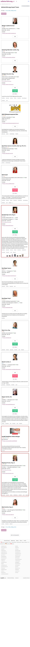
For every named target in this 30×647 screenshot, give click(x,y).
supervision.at (17, 571)
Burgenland (7, 542)
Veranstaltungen (24, 98)
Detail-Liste (3, 133)
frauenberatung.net (18, 553)
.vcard (7, 100)
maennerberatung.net (18, 559)
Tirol (28, 542)
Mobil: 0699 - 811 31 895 (6, 54)
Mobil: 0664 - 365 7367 (6, 334)
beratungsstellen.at (4, 547)
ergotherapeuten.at (4, 552)
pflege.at (2, 563)
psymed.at (16, 566)
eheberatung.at (3, 550)
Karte (18, 28)
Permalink (3, 100)
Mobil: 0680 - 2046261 (6, 150)
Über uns (21, 540)
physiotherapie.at (17, 563)
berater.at (16, 546)
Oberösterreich (19, 542)
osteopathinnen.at (4, 562)
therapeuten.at (3, 572)
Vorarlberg (1, 543)
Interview (11, 98)
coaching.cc (17, 549)
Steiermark (26, 542)
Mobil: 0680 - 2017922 (6, 30)
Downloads (19, 98)
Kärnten (10, 542)
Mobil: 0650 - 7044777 (6, 79)
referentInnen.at (17, 568)
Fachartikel (3, 252)
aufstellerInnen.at (3, 546)
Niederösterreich (14, 542)
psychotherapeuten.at (4, 566)
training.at (16, 572)
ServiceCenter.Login (7, 540)
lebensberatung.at (3, 557)
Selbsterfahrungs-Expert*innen (6, 4)
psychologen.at (17, 565)
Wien (4, 543)
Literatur (15, 98)
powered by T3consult (26, 577)
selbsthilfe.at (17, 569)
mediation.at (3, 560)
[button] (28, 1)
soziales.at (2, 571)
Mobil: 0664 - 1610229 (6, 304)
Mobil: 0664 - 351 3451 (6, 180)
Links (15, 286)
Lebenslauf (7, 98)
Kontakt (25, 540)
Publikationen (20, 200)
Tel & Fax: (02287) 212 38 (6, 179)
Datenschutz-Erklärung (10, 577)
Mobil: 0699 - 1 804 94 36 (6, 220)
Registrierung (13, 540)
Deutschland (7, 543)
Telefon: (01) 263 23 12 (6, 118)
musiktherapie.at (17, 560)
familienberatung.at (4, 553)
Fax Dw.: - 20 (4, 120)
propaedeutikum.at (4, 565)
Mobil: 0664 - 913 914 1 (6, 468)
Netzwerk (16, 133)
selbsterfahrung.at (3, 569)
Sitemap (17, 540)
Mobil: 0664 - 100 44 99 (6, 366)
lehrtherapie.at (17, 557)
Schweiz (12, 543)
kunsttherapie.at (17, 556)
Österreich (3, 542)
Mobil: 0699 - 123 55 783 (6, 511)
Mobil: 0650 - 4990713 (6, 272)
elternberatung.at (17, 550)
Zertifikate (3, 98)
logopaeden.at (3, 559)
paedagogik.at (17, 562)
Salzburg (23, 542)
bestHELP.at (17, 547)
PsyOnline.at (3, 568)
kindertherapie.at (3, 556)
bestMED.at (2, 549)
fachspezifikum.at (17, 552)
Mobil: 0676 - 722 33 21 (6, 401)
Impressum (16, 577)
